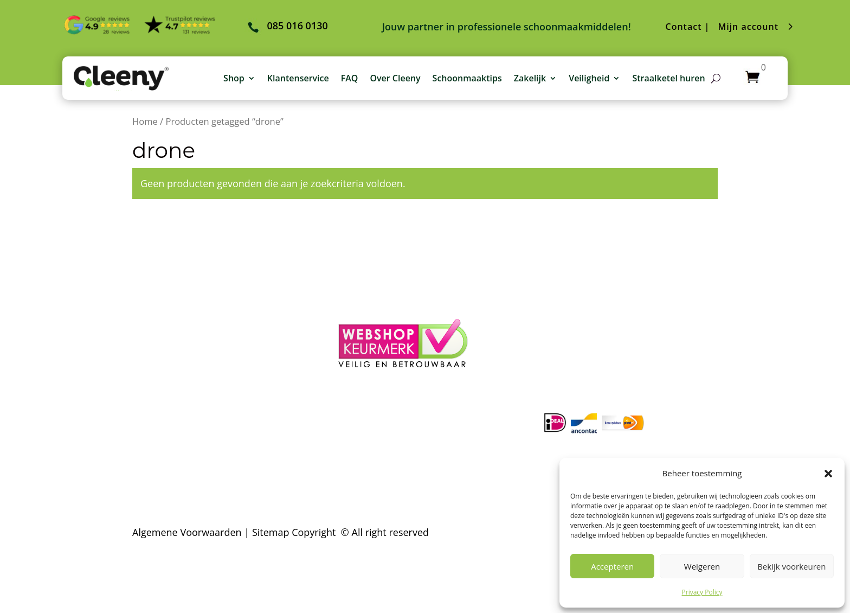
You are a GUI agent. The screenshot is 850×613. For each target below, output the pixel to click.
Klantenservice (298, 78)
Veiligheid (589, 78)
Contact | (688, 27)
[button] (828, 473)
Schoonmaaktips (467, 78)
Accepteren (612, 566)
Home (145, 121)
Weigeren (702, 566)
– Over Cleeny (163, 286)
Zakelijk (530, 78)
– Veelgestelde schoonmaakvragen (210, 301)
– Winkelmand (370, 301)
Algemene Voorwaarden (187, 532)
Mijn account (748, 27)
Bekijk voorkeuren (791, 566)
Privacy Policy (702, 592)
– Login (354, 286)
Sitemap (270, 532)
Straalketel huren (668, 78)
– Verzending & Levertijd (187, 345)
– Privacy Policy (166, 374)
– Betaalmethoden (174, 330)
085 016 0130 (621, 286)
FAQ (349, 78)
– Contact (153, 389)
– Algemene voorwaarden (190, 316)
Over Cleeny (395, 78)
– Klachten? (157, 360)
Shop (233, 78)
